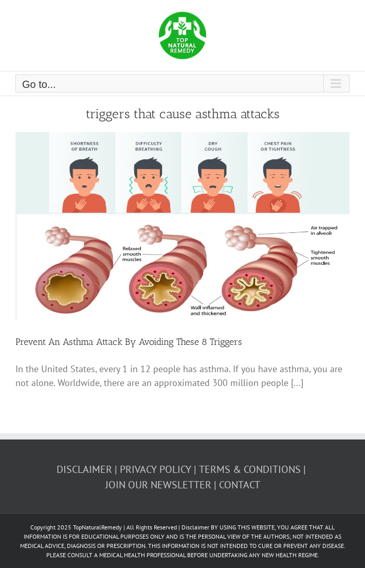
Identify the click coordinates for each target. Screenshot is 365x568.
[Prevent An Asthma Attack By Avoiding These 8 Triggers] (182, 226)
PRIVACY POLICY (155, 469)
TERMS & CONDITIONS (250, 469)
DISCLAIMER (84, 469)
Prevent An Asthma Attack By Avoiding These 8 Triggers (128, 341)
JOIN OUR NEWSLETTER (158, 484)
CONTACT (239, 484)
